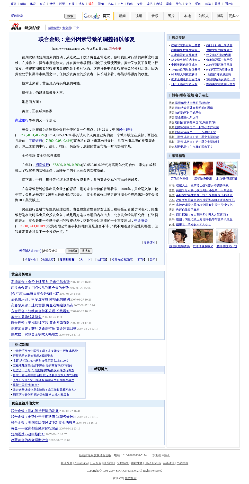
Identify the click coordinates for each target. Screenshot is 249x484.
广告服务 (95, 463)
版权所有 (131, 478)
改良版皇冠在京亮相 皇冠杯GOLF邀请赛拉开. (205, 200)
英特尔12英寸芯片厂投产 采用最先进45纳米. (204, 195)
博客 (81, 3)
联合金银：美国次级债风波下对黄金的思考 (43, 422)
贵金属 (66, 28)
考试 (159, 3)
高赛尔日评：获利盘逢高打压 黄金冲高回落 (44, 328)
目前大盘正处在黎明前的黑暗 (194, 108)
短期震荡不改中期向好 (28, 434)
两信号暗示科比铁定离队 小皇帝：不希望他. (204, 190)
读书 (149, 3)
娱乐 (42, 3)
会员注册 (169, 463)
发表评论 (149, 242)
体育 (33, 3)
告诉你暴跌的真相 (187, 209)
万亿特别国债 (179, 178)
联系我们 (109, 463)
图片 (171, 16)
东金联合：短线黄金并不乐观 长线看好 (40, 311)
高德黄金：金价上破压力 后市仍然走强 (40, 282)
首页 (13, 3)
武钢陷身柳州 (203, 178)
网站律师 (136, 463)
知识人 (204, 16)
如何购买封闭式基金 (188, 112)
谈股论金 (30, 259)
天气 (179, 3)
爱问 (198, 3)
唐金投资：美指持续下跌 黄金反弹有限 (40, 323)
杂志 (172, 146)
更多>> (234, 16)
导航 (218, 3)
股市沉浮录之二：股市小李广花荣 (197, 127)
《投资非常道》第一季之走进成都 (197, 137)
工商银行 (35, 141)
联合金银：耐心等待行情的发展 (35, 411)
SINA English (152, 463)
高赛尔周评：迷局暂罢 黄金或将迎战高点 (42, 305)
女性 (140, 3)
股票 (62, 3)
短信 (188, 3)
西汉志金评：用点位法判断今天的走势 (40, 288)
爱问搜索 (17, 16)
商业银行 (22, 120)
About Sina (81, 463)
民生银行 (126, 129)
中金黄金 (141, 220)
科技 (72, 3)
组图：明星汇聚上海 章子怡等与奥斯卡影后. (204, 219)
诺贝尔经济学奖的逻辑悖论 (192, 103)
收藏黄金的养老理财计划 (29, 440)
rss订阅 (101, 259)
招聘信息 (123, 463)
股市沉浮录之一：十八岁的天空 (195, 132)
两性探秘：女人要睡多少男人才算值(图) (202, 214)
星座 (169, 3)
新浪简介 (66, 463)
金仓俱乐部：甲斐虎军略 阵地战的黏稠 (40, 299)
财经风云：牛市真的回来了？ (194, 146)
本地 (187, 16)
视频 (101, 3)
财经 (52, 3)
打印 (141, 259)
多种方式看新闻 (122, 259)
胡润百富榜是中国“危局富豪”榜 (195, 122)
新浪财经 (54, 28)
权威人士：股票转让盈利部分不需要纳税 (202, 185)
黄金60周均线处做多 (26, 317)
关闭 (152, 259)
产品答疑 (182, 463)
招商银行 (42, 165)
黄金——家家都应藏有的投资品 (35, 428)
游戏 (130, 3)
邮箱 (208, 3)
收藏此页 (48, 259)
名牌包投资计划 (226, 246)
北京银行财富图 (226, 178)
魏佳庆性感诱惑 (179, 246)
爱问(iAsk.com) (30, 250)
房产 (120, 3)
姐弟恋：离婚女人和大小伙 (193, 224)
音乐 (154, 16)
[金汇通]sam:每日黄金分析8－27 (35, 293)
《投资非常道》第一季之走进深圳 (197, 142)
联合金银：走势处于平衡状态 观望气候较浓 (44, 417)
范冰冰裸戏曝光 (203, 246)
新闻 (23, 3)
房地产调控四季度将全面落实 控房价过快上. (204, 205)
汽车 (111, 3)
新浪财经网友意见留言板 (95, 455)
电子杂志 (201, 95)
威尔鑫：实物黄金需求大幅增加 (35, 334)
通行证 (229, 3)
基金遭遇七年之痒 (186, 117)
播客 (182, 95)
